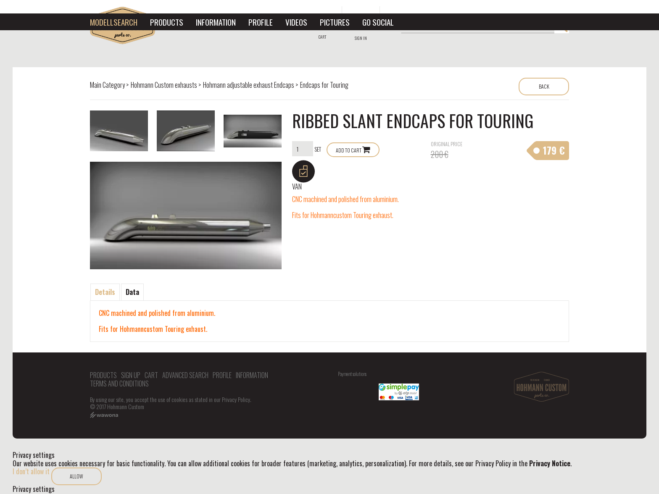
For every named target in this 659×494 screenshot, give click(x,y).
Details (105, 292)
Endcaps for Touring (324, 85)
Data (132, 292)
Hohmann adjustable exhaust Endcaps (248, 85)
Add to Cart (348, 150)
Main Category (107, 85)
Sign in (361, 38)
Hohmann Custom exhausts (164, 85)
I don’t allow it (31, 471)
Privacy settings (34, 489)
